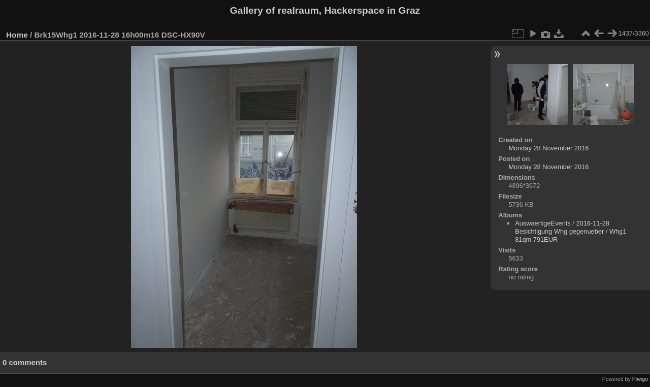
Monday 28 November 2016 (548, 148)
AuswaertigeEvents (543, 223)
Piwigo (640, 379)
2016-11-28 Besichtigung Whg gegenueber (562, 227)
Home (17, 34)
